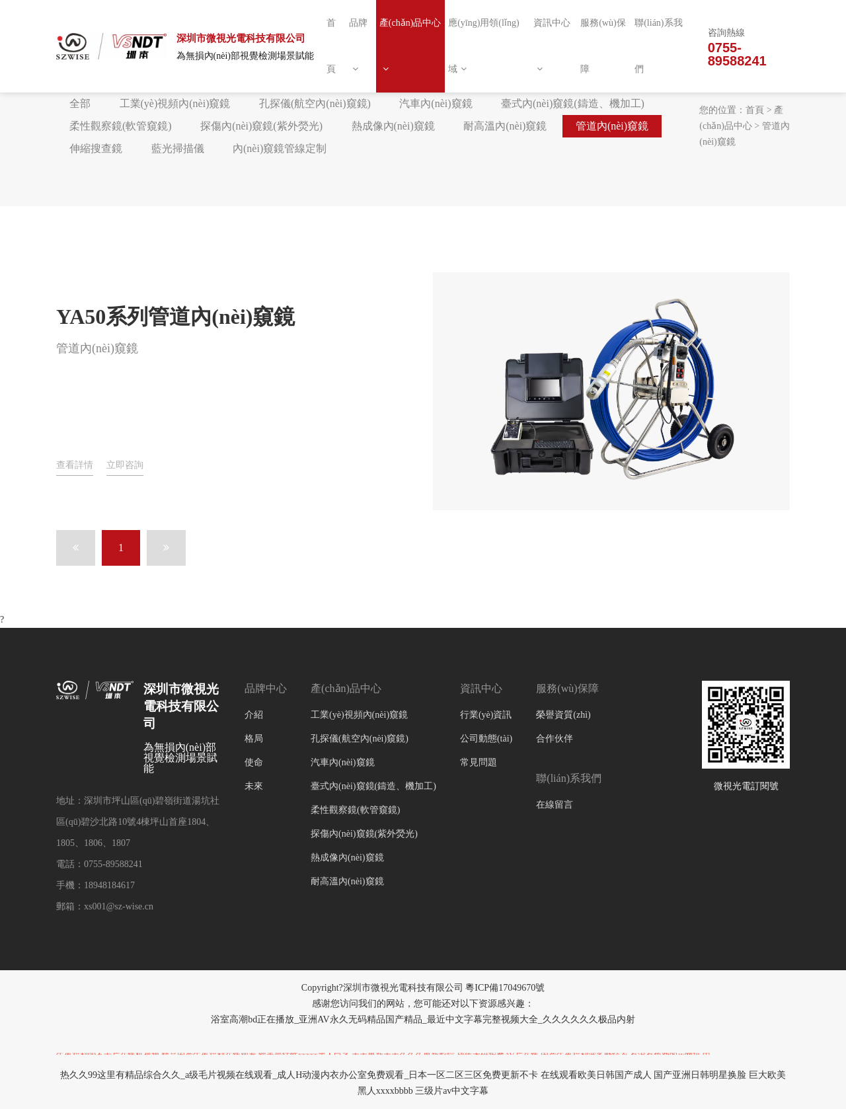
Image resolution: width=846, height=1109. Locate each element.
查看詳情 (74, 465)
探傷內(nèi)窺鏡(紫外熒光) (261, 126)
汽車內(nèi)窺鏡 (435, 103)
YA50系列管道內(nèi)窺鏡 (175, 316)
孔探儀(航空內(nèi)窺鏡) (315, 103)
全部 (80, 103)
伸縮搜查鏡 (95, 148)
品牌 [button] (358, 45)
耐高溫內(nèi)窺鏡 (505, 126)
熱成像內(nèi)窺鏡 (393, 126)
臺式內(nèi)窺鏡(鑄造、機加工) (572, 103)
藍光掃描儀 (177, 148)
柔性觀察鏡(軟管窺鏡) (120, 126)
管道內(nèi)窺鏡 (612, 126)
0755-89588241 (737, 54)
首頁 (331, 46)
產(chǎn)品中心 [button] (410, 45)
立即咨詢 (124, 465)
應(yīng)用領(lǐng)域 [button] (483, 46)
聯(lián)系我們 (658, 46)
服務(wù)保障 (602, 46)
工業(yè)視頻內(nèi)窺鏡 (175, 103)
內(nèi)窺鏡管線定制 (280, 148)
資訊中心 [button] (551, 45)
